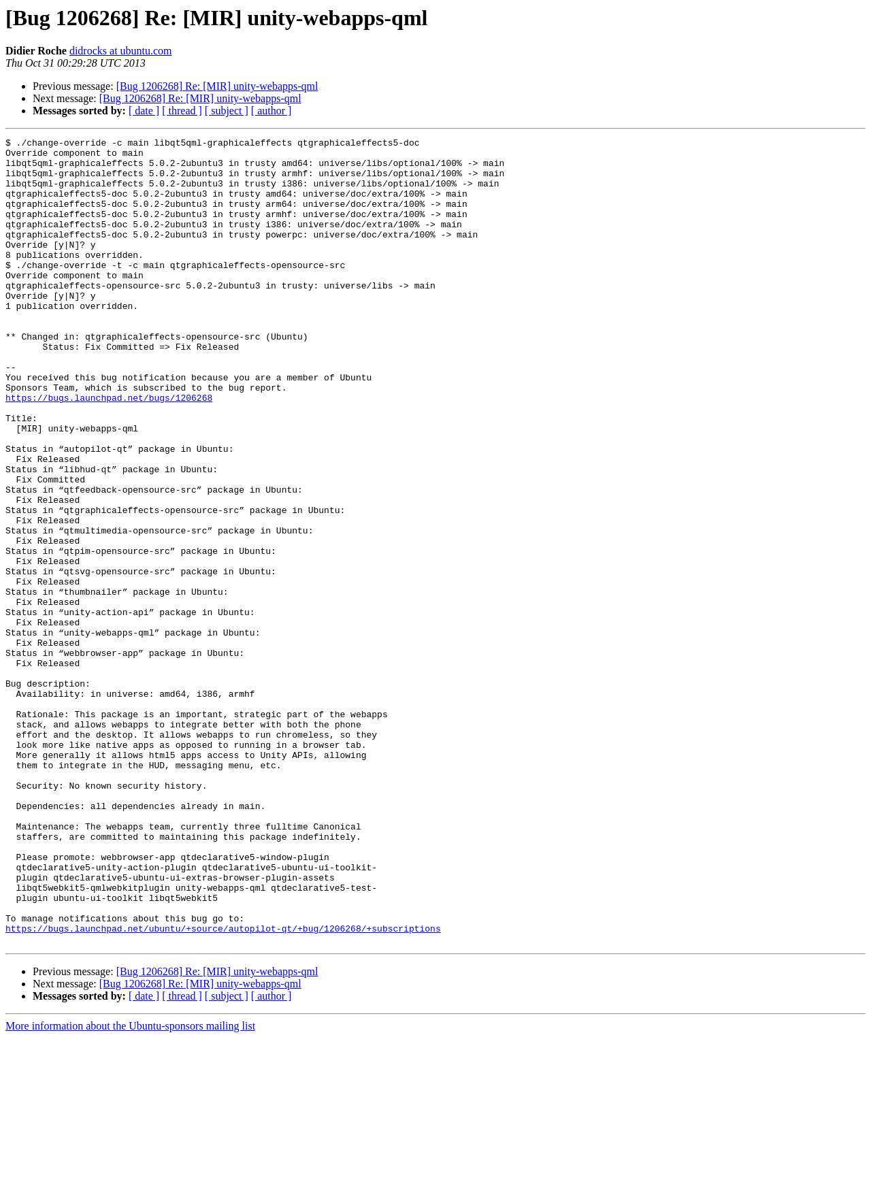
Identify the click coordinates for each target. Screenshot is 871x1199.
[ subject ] (226, 110)
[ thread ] (182, 110)
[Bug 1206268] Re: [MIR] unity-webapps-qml (217, 86)
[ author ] (271, 110)
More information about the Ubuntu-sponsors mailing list (130, 1187)
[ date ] (144, 110)
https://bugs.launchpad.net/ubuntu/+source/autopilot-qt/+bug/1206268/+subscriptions (223, 1087)
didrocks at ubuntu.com (120, 50)
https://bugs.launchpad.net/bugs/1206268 (108, 450)
